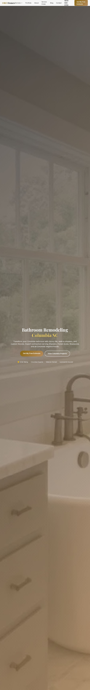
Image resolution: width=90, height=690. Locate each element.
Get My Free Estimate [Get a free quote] (81, 3)
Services (18, 3)
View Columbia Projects (57, 354)
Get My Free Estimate (31, 353)
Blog (51, 3)
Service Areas (44, 3)
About (36, 3)
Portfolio (28, 3)
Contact (59, 3)
